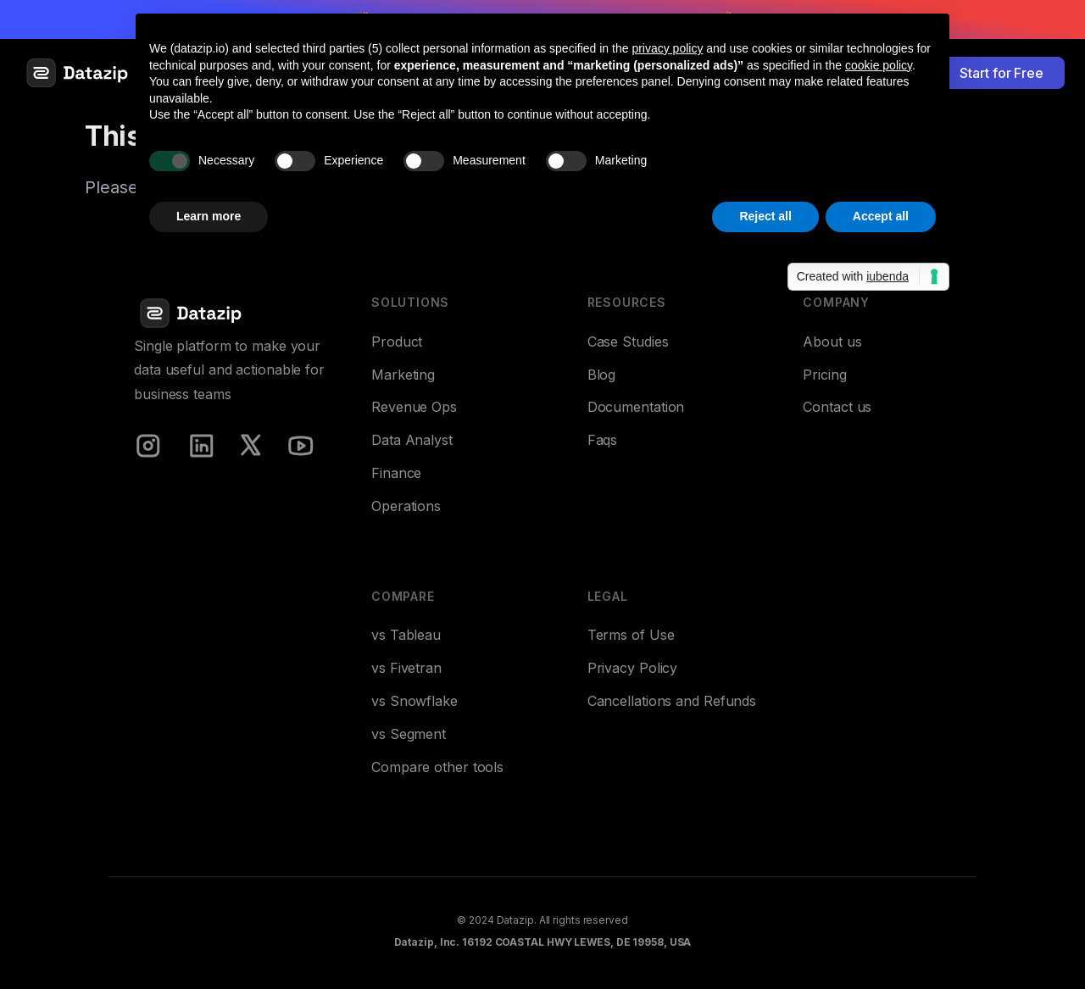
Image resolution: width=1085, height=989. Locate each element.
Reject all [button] (765, 216)
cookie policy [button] (878, 65)
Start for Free (1001, 72)
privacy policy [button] (667, 48)
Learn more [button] (208, 216)
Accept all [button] (881, 216)
